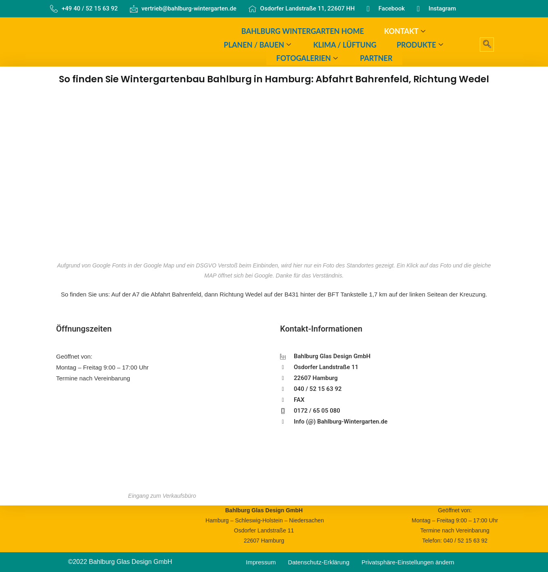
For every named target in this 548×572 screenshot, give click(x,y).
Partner (376, 58)
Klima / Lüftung (344, 44)
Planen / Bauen (258, 44)
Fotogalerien (308, 58)
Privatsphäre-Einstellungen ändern (408, 562)
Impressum (261, 562)
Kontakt (405, 31)
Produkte (421, 44)
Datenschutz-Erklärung (318, 562)
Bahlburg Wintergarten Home (302, 31)
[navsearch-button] (487, 45)
